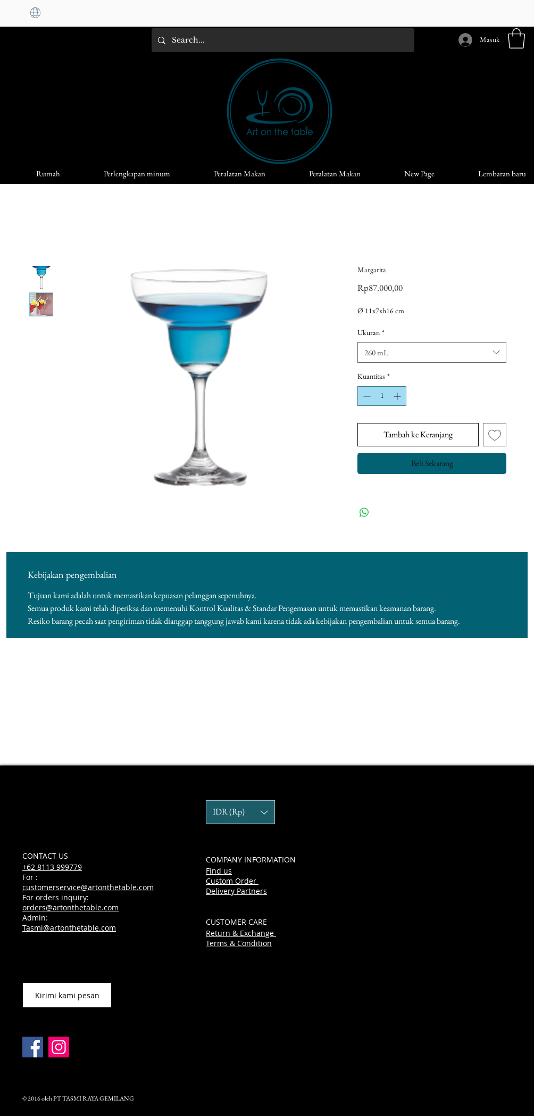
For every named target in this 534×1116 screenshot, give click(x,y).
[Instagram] (58, 1047)
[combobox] (431, 352)
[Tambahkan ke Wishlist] (494, 434)
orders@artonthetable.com (70, 907)
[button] (516, 38)
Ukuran (371, 332)
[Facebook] (32, 1047)
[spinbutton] (381, 396)
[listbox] (240, 812)
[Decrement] (365, 396)
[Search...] (282, 40)
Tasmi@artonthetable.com (69, 928)
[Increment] (398, 396)
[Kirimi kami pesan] (67, 995)
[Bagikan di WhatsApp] (364, 512)
